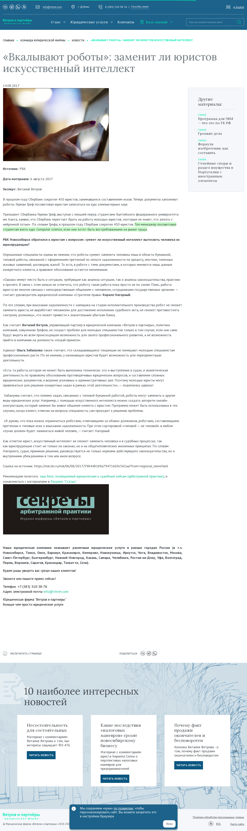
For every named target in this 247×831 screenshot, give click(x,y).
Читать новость (41, 755)
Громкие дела (210, 133)
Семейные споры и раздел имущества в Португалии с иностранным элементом (215, 172)
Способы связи (140, 6)
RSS (218, 824)
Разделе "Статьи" (63, 481)
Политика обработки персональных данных (218, 817)
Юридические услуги (89, 22)
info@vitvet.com (52, 7)
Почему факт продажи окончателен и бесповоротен (189, 732)
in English (238, 7)
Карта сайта (237, 824)
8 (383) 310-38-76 (116, 7)
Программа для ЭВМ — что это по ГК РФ (215, 120)
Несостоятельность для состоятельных (47, 727)
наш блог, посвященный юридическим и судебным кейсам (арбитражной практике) (102, 476)
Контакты (126, 22)
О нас (56, 22)
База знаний (153, 22)
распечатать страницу (22, 653)
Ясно (169, 823)
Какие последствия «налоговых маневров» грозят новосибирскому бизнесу (121, 735)
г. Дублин (83, 6)
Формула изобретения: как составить (213, 148)
